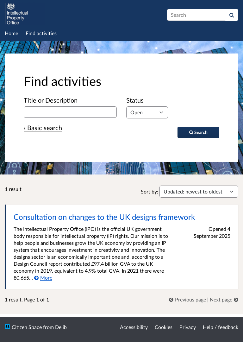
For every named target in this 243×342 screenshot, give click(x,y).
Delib (61, 327)
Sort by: (149, 191)
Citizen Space (27, 327)
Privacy (187, 327)
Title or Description (51, 100)
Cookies (163, 327)
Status (135, 100)
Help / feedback (220, 327)
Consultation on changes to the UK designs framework (104, 216)
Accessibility (134, 327)
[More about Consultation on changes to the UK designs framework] (43, 278)
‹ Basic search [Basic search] (43, 127)
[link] (188, 299)
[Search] (231, 15)
